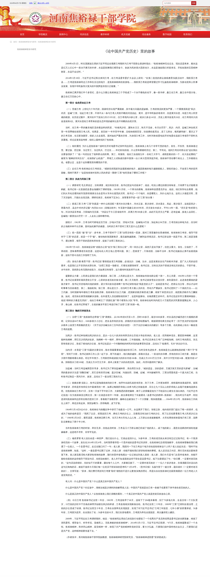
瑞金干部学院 (131, 570)
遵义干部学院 (56, 570)
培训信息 (84, 34)
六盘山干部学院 (169, 570)
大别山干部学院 (20, 565)
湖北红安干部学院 (20, 570)
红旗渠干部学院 (169, 561)
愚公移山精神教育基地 (97, 565)
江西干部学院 (168, 565)
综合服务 (146, 34)
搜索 (193, 3)
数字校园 (167, 34)
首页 (22, 34)
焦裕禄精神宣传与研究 (27, 42)
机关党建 (125, 34)
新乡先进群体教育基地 (60, 565)
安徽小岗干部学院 (58, 574)
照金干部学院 (19, 574)
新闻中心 (63, 34)
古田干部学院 (93, 570)
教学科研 (105, 34)
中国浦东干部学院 (133, 561)
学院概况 (43, 34)
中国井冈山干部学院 (59, 561)
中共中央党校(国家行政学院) (25, 561)
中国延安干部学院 (95, 561)
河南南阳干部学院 (133, 565)
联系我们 (187, 34)
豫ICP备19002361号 (67, 580)
